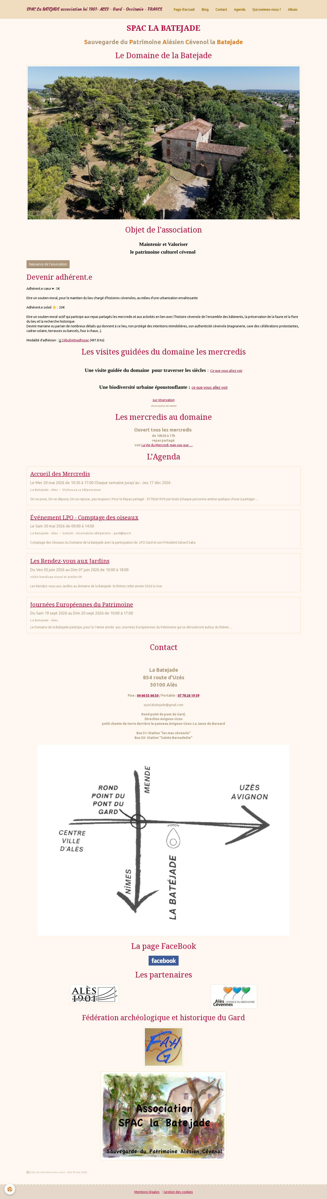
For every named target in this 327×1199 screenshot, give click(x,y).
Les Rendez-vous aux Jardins (69, 561)
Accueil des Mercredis (60, 474)
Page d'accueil (184, 9)
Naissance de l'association (48, 264)
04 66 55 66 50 (147, 695)
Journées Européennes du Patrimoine (81, 604)
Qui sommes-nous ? (266, 9)
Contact (221, 9)
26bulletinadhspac (75, 340)
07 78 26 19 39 (188, 695)
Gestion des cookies (178, 1192)
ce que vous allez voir (210, 387)
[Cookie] (10, 1189)
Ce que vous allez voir (226, 371)
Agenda (239, 9)
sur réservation (164, 400)
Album (292, 9)
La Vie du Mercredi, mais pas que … (167, 445)
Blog (205, 9)
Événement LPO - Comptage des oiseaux (84, 517)
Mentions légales (147, 1192)
